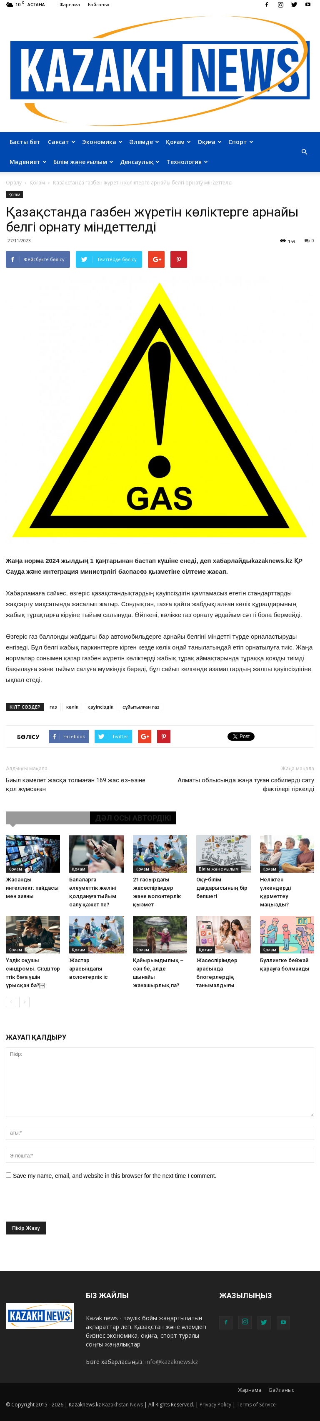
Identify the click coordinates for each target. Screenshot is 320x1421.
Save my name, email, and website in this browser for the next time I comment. (115, 1175)
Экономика (102, 142)
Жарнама (70, 4)
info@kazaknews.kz (171, 1362)
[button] (304, 152)
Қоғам (178, 142)
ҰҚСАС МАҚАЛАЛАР (48, 818)
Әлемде (144, 142)
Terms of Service (256, 1404)
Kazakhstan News (122, 1404)
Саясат (61, 142)
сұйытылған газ (141, 707)
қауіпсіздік (100, 707)
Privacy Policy (215, 1404)
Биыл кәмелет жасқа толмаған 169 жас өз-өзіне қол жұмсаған (75, 784)
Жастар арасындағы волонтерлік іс (88, 968)
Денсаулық (140, 162)
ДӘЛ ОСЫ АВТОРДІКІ (133, 818)
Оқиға (210, 142)
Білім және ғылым (83, 162)
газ (53, 707)
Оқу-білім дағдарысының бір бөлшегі (222, 887)
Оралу (14, 182)
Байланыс (99, 4)
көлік (72, 707)
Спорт (240, 142)
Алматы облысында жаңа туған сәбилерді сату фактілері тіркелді (246, 784)
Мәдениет (28, 162)
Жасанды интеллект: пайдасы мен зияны (32, 887)
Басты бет (25, 142)
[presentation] (69, 1205)
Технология (187, 162)
